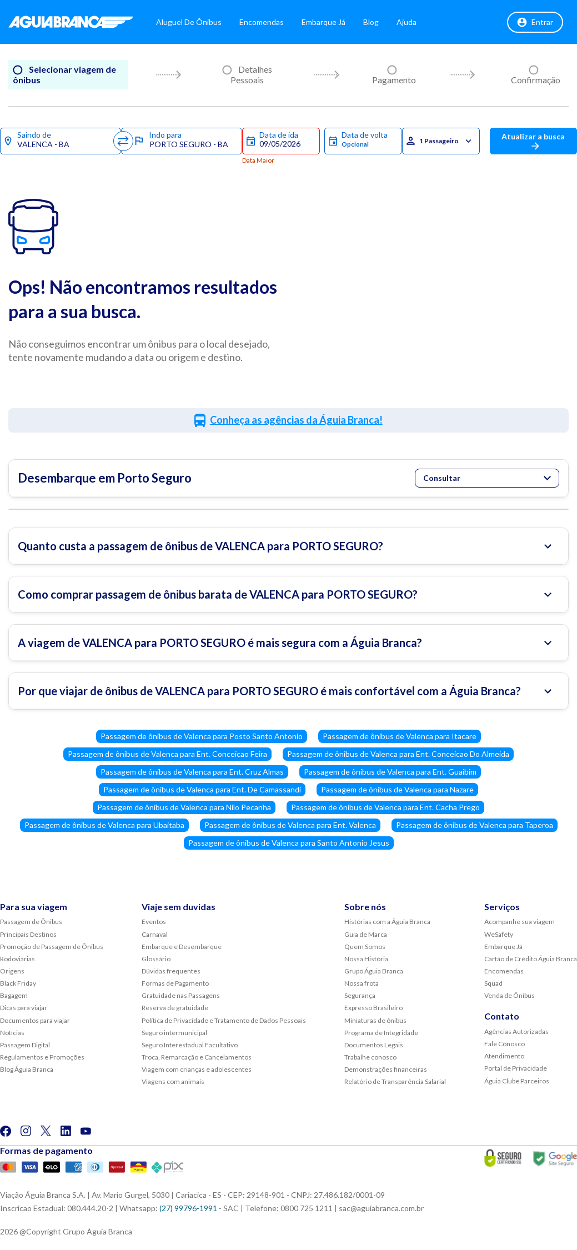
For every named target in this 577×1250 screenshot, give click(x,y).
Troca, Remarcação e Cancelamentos (197, 1057)
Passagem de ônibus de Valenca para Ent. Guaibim (390, 771)
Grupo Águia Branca (373, 971)
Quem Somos (364, 946)
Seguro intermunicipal (174, 1032)
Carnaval (155, 934)
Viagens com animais (173, 1081)
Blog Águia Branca (26, 1069)
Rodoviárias (17, 959)
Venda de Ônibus (509, 995)
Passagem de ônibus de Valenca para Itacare (399, 736)
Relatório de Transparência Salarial (395, 1081)
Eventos (154, 921)
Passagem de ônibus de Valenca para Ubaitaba (104, 825)
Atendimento (504, 1056)
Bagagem (14, 995)
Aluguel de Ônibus (195, 22)
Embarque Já (330, 22)
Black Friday (18, 983)
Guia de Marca (365, 934)
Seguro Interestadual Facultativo (190, 1045)
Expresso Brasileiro (373, 1007)
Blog (377, 22)
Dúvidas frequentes (171, 971)
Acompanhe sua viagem (519, 921)
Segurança (359, 995)
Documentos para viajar (35, 1020)
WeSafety (498, 934)
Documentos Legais (373, 1045)
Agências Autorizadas (516, 1031)
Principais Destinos (28, 934)
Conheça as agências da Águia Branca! (296, 420)
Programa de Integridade (381, 1032)
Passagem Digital (25, 1045)
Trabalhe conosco (370, 1057)
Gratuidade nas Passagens (181, 995)
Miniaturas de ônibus (375, 1020)
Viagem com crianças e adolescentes (197, 1069)
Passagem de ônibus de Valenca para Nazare (397, 789)
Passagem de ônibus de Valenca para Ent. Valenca (290, 825)
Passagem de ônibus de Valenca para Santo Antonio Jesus (288, 842)
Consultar (487, 478)
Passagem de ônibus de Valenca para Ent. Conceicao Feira (167, 754)
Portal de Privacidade (515, 1068)
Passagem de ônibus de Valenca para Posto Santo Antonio (202, 736)
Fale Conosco (504, 1044)
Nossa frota (361, 983)
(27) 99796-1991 (188, 1208)
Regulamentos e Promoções (42, 1057)
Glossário (156, 959)
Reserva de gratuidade (175, 1007)
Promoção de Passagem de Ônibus (51, 946)
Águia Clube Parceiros (516, 1081)
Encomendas (267, 22)
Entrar (535, 22)
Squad (493, 983)
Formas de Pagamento (175, 983)
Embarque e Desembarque (182, 946)
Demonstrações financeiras (385, 1069)
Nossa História (366, 959)
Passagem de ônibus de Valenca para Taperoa (474, 825)
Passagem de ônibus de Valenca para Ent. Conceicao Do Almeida (398, 754)
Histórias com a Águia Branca (387, 921)
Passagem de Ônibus (31, 921)
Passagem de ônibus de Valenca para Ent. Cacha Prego (385, 807)
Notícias (12, 1032)
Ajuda (413, 22)
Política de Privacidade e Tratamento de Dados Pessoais (224, 1020)
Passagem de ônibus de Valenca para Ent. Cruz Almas (192, 771)
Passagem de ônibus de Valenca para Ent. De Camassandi (202, 789)
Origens (12, 971)
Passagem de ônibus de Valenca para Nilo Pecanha (184, 807)
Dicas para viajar (23, 1007)
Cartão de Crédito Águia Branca (530, 959)
